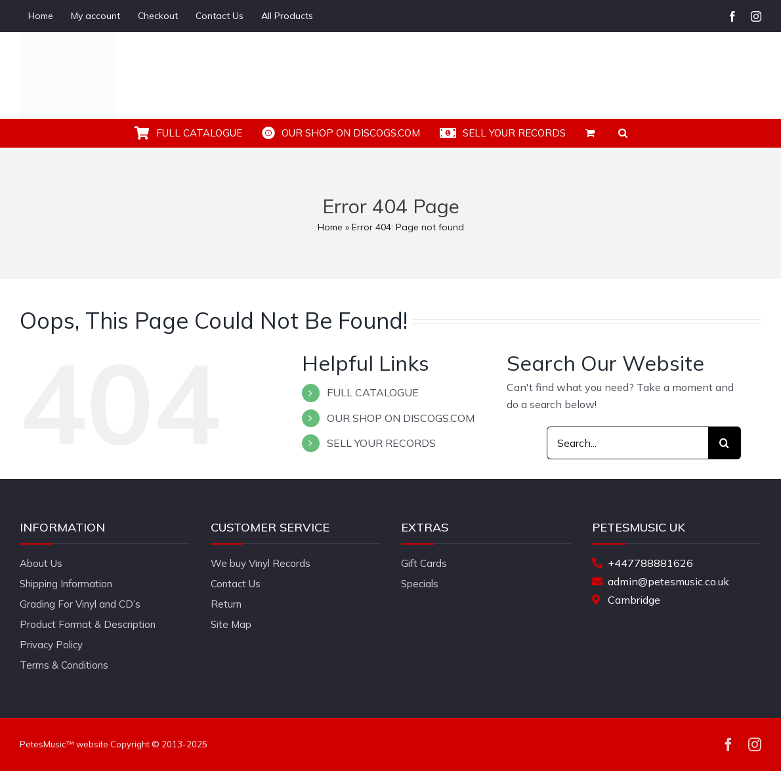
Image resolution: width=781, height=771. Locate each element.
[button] (622, 133)
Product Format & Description (88, 624)
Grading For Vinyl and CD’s (80, 604)
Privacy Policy (51, 644)
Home (330, 227)
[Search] (724, 443)
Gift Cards (424, 563)
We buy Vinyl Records (260, 563)
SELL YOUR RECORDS (381, 442)
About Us (41, 563)
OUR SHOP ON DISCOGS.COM (401, 418)
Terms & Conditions (64, 665)
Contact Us (236, 583)
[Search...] (627, 443)
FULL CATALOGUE (373, 392)
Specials (419, 583)
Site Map (231, 624)
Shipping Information (66, 583)
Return (226, 604)
